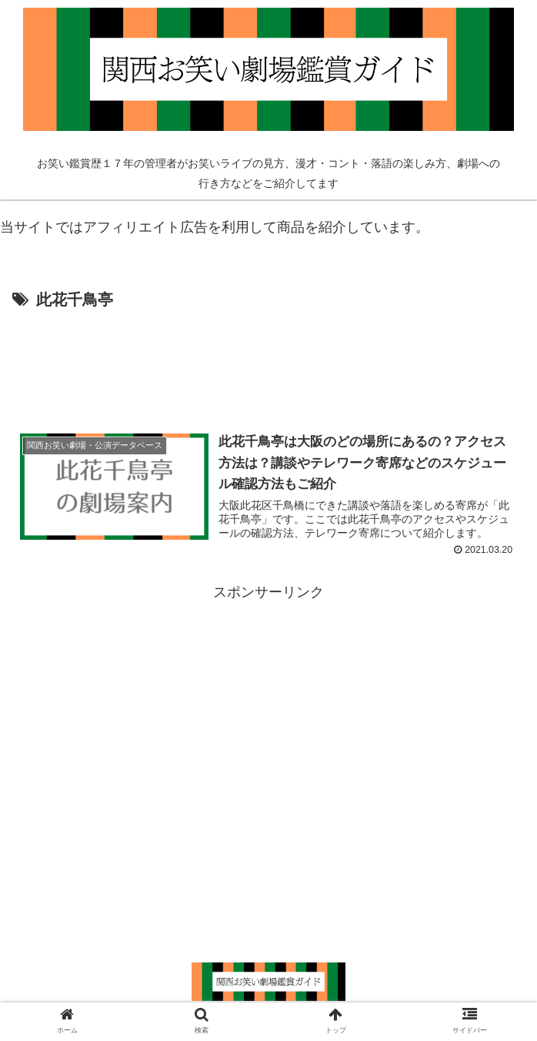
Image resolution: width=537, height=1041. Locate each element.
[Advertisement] (268, 360)
